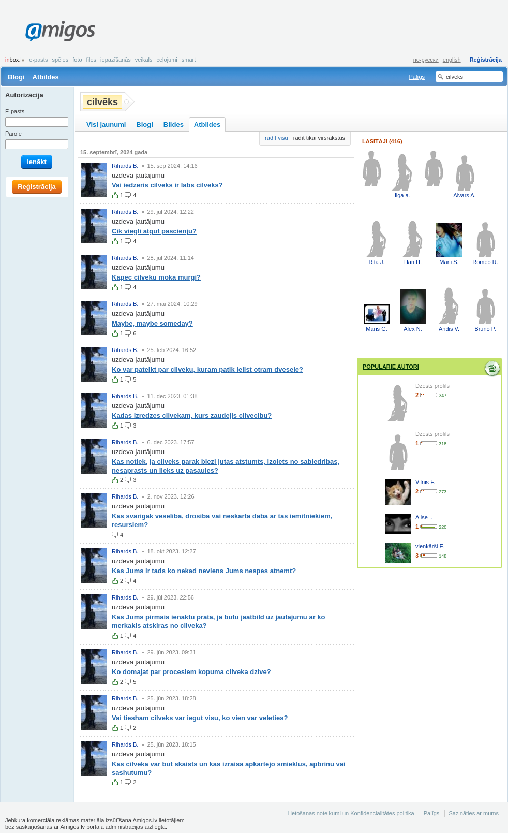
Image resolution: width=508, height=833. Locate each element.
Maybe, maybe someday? (152, 323)
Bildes (173, 124)
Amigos (60, 31)
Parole (13, 133)
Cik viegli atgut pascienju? (154, 231)
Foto (77, 59)
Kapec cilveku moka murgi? (156, 277)
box (14, 59)
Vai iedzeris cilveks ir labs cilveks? (167, 185)
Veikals (144, 59)
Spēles (60, 59)
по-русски (426, 59)
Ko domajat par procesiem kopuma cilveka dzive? (191, 672)
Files (91, 59)
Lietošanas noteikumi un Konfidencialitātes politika (350, 813)
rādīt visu (276, 138)
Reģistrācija (486, 59)
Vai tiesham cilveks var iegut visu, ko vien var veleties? (200, 718)
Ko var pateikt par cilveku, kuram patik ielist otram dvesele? (207, 369)
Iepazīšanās (115, 59)
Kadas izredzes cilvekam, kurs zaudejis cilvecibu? (192, 415)
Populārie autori (391, 366)
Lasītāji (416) (382, 141)
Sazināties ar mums (474, 813)
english (452, 59)
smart (189, 59)
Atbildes (46, 77)
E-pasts (38, 59)
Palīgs (417, 77)
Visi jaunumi (106, 124)
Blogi (16, 77)
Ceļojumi (166, 59)
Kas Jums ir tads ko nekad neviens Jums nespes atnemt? (204, 571)
